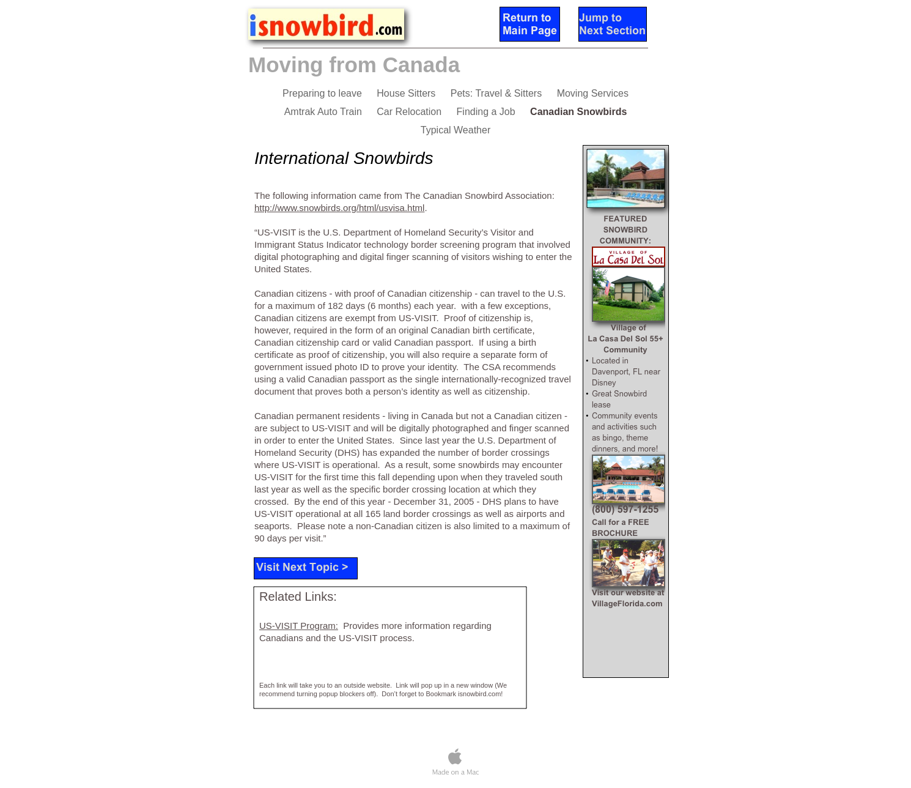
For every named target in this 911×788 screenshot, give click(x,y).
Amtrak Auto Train (324, 111)
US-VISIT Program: (298, 625)
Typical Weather (455, 130)
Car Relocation (410, 111)
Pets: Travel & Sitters (498, 93)
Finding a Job (487, 111)
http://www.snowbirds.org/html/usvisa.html (339, 208)
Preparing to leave (323, 93)
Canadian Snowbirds (578, 111)
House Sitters (407, 93)
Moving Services (593, 93)
